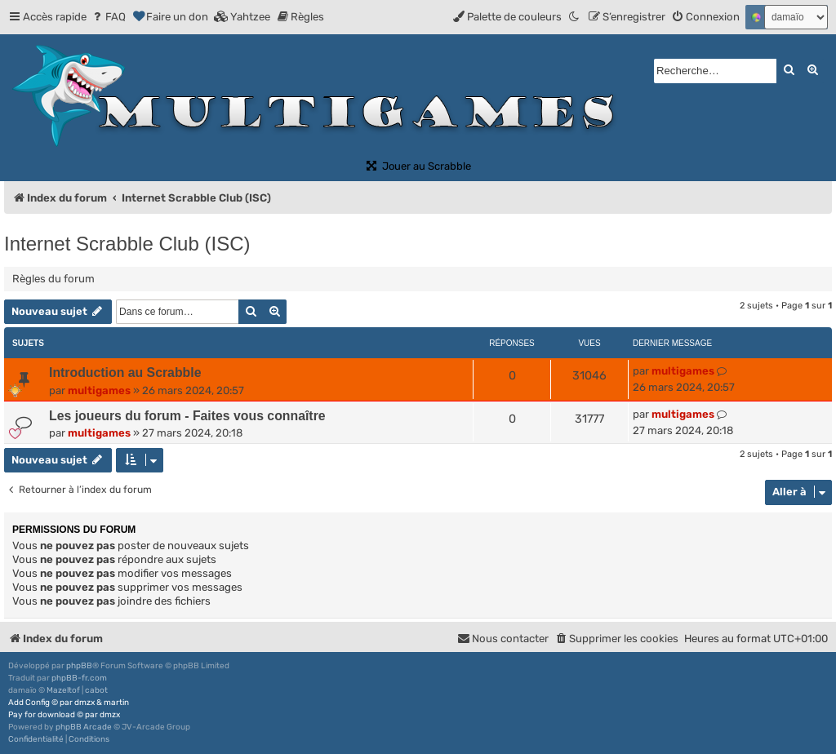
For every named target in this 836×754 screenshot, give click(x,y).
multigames (99, 390)
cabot (96, 690)
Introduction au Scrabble (125, 372)
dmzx (84, 702)
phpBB (79, 666)
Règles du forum (53, 279)
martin (116, 702)
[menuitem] (108, 17)
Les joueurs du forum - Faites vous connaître (187, 416)
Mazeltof (63, 690)
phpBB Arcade (84, 727)
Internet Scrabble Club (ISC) (127, 244)
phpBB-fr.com (79, 678)
